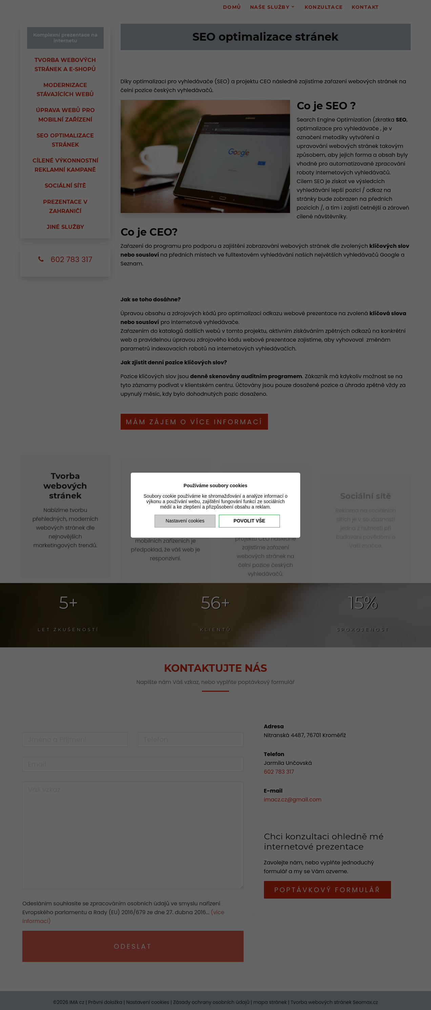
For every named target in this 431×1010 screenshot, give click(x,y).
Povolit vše (249, 520)
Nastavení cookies (185, 520)
